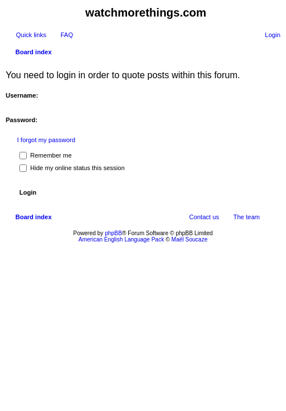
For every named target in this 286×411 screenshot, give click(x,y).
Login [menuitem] (272, 34)
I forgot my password (46, 139)
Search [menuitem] (275, 53)
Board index (33, 52)
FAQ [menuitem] (66, 34)
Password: (22, 119)
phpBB (113, 233)
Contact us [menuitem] (204, 216)
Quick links (31, 34)
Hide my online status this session (72, 167)
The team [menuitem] (247, 216)
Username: (22, 95)
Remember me (45, 155)
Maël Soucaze (189, 239)
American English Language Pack (121, 239)
